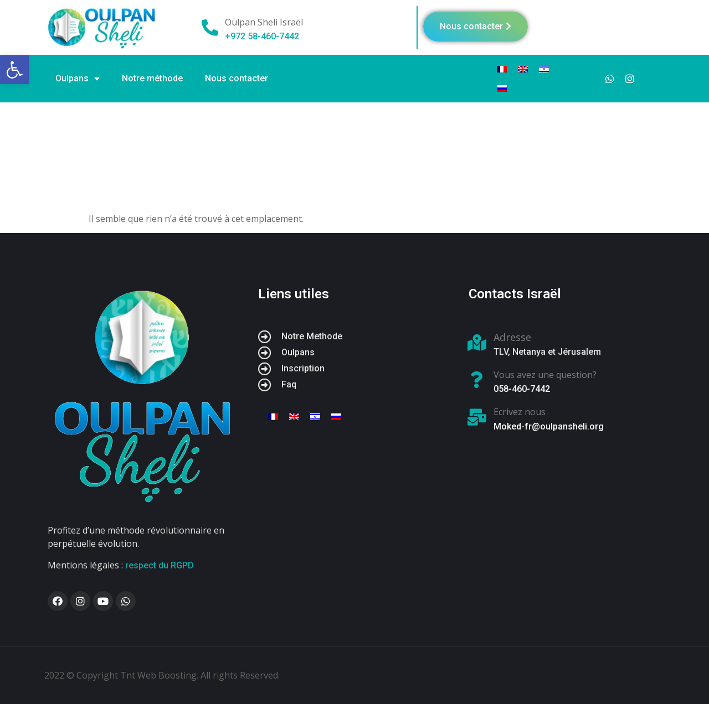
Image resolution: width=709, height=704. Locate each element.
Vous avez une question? (545, 375)
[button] (475, 27)
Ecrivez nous (520, 412)
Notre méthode (152, 78)
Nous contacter (236, 78)
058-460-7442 (522, 389)
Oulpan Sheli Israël (264, 22)
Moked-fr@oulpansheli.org (549, 426)
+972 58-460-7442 (262, 36)
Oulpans (77, 79)
